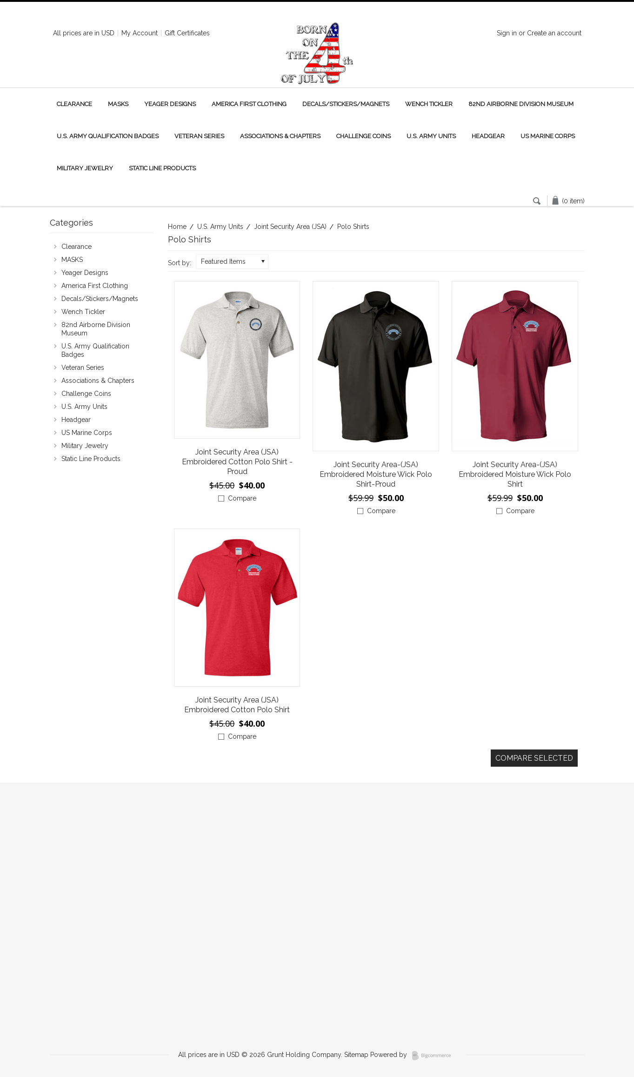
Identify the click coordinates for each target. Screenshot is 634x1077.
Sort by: (179, 263)
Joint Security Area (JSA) (290, 226)
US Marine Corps (548, 136)
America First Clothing (249, 103)
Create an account (554, 33)
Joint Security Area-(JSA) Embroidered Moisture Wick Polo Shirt (515, 474)
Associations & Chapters (280, 136)
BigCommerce (434, 1055)
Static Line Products (162, 168)
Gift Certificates (187, 33)
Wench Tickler (429, 103)
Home (177, 226)
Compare (242, 498)
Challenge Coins (363, 136)
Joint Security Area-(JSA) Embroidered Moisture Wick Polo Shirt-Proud (376, 474)
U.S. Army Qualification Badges (108, 136)
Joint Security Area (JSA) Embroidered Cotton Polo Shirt (237, 705)
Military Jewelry (85, 168)
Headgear (488, 136)
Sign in (507, 33)
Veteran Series (199, 136)
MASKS (118, 103)
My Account (139, 33)
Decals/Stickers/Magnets (345, 103)
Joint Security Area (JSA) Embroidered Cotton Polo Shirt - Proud (237, 462)
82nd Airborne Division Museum (521, 103)
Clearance (74, 103)
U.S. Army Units (431, 136)
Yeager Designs (170, 103)
